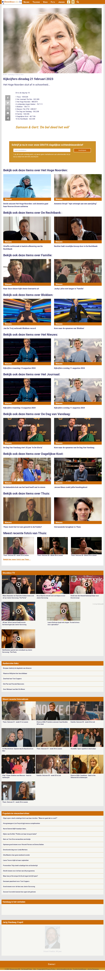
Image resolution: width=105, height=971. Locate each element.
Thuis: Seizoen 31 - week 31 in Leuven (15, 722)
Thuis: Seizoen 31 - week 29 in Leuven (15, 802)
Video (45, 2)
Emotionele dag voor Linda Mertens (15, 850)
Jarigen (61, 2)
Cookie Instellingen (79, 969)
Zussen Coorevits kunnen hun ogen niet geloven (19, 892)
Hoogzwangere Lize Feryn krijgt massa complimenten (21, 823)
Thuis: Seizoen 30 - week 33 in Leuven (16, 555)
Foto (53, 2)
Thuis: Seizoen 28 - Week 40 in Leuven (50, 555)
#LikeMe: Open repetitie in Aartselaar (83, 749)
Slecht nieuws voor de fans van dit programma (19, 871)
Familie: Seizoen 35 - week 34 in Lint (83, 722)
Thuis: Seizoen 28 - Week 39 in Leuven (84, 555)
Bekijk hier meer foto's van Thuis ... (17, 559)
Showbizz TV (9, 573)
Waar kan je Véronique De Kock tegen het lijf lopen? (20, 876)
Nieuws (26, 2)
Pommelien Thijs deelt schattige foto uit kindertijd (20, 865)
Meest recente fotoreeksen (15, 699)
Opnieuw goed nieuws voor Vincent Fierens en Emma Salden (23, 844)
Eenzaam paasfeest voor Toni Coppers (16, 881)
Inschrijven (82, 150)
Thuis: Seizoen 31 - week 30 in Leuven (49, 749)
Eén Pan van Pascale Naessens (13, 684)
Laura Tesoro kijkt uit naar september (16, 860)
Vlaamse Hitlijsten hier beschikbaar (15, 673)
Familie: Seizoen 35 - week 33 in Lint (49, 775)
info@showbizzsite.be (64, 969)
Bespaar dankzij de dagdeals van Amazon (17, 668)
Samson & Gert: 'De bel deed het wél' (42, 127)
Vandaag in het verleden (14, 902)
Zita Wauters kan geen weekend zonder (16, 855)
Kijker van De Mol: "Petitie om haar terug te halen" (20, 834)
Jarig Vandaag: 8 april (13, 922)
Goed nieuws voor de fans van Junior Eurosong (19, 886)
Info (34, 969)
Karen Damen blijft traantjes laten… (15, 829)
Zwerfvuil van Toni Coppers (12, 678)
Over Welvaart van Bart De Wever (14, 689)
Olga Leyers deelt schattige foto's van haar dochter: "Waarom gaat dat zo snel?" (30, 818)
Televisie (36, 2)
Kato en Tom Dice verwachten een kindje (16, 839)
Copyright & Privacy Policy (46, 969)
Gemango (95, 969)
